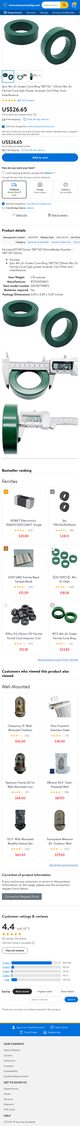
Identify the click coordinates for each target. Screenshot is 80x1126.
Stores (7, 1093)
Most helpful (67, 991)
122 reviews (28, 100)
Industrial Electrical (61, 242)
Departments (13, 12)
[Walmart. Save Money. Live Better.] (21, 5)
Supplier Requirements (16, 1076)
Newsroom (9, 1060)
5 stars (6, 962)
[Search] (64, 5)
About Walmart (12, 1050)
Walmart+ (9, 1104)
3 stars (6, 971)
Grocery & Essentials (63, 12)
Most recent (22, 991)
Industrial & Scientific (38, 242)
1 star (7, 979)
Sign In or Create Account (28, 1027)
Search (71, 999)
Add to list (19, 215)
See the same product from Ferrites (58, 659)
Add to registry (58, 215)
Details (30, 208)
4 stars (6, 967)
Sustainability (11, 1071)
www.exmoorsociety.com (40, 126)
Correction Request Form (22, 896)
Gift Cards (9, 1109)
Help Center (59, 1027)
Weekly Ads (51, 1032)
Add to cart (40, 157)
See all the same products (63, 865)
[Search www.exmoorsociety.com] (51, 5)
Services (30, 12)
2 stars (6, 975)
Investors (9, 1066)
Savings (44, 12)
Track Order (28, 1032)
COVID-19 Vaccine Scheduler (20, 1122)
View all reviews (15, 950)
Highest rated (45, 991)
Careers (8, 1055)
